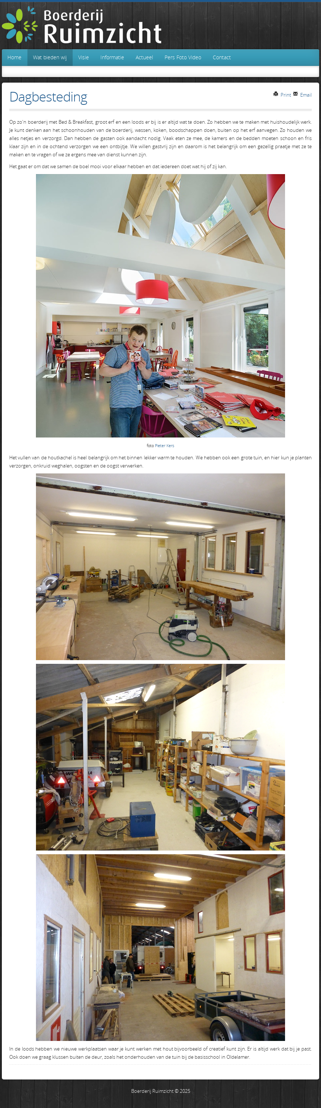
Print (282, 94)
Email (302, 94)
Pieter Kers (164, 445)
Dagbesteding (48, 96)
